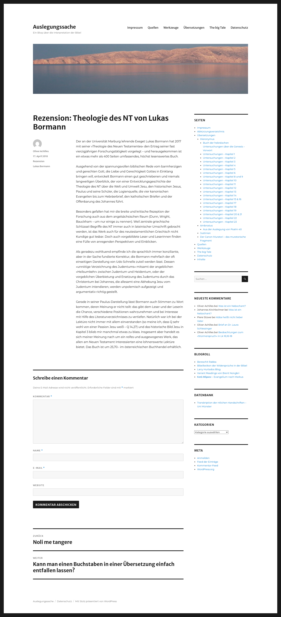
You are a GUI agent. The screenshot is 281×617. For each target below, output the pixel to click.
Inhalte (201, 259)
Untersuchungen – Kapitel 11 (219, 184)
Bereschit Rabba (206, 361)
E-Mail (39, 467)
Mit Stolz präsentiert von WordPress (96, 601)
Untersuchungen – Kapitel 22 (220, 218)
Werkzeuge (170, 27)
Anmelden (203, 458)
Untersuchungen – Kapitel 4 (219, 165)
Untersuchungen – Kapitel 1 (219, 154)
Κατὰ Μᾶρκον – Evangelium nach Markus (220, 376)
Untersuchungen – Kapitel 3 (219, 161)
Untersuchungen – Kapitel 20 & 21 (222, 214)
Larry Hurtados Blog (209, 369)
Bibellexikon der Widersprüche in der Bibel (222, 365)
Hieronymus (207, 139)
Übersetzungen (194, 27)
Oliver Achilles (41, 151)
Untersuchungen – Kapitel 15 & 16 (222, 199)
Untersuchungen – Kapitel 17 (219, 202)
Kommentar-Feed (207, 465)
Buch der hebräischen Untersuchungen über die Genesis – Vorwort (224, 146)
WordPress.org (205, 469)
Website (38, 485)
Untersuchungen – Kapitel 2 (219, 157)
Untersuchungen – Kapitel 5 (219, 169)
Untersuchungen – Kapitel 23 (220, 221)
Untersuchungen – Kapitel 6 (219, 172)
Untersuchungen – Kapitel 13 (219, 191)
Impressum (135, 27)
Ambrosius (206, 225)
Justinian (205, 233)
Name (38, 450)
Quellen (153, 27)
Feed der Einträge (207, 461)
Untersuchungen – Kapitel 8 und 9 (223, 176)
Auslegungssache (54, 27)
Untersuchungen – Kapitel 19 (219, 210)
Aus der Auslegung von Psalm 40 (222, 229)
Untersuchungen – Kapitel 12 (219, 187)
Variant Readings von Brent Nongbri (218, 373)
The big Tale (217, 27)
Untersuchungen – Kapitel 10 (220, 180)
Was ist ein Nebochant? (232, 305)
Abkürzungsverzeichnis (210, 131)
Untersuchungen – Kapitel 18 (219, 206)
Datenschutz (239, 27)
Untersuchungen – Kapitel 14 (220, 195)
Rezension (38, 161)
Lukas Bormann (41, 166)
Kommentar (42, 396)
